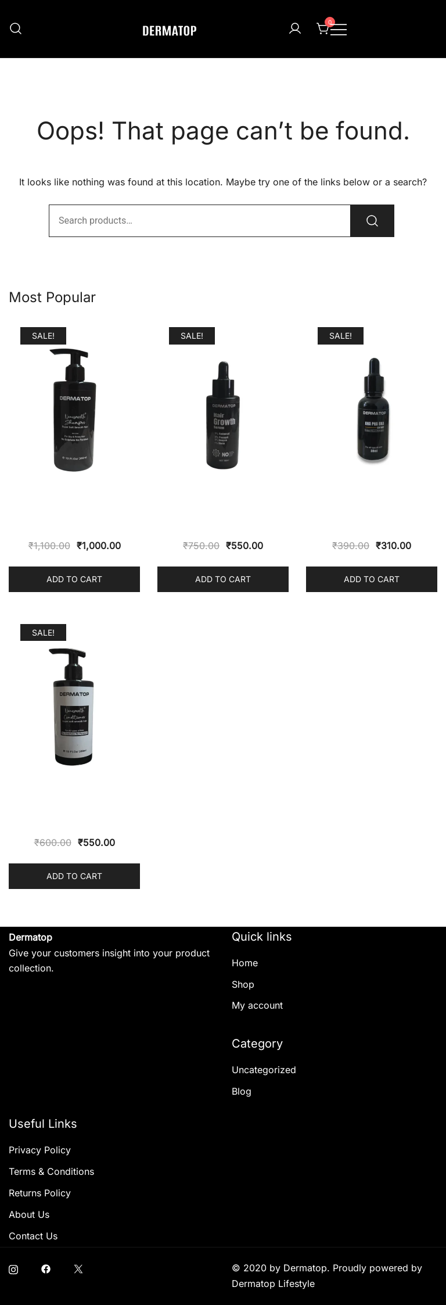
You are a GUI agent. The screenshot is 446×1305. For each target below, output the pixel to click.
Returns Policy (40, 1193)
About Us (29, 1214)
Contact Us (33, 1236)
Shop (243, 984)
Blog (241, 1091)
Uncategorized (264, 1069)
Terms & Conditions (51, 1171)
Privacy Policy (40, 1150)
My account (257, 1005)
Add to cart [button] (74, 579)
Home (245, 963)
